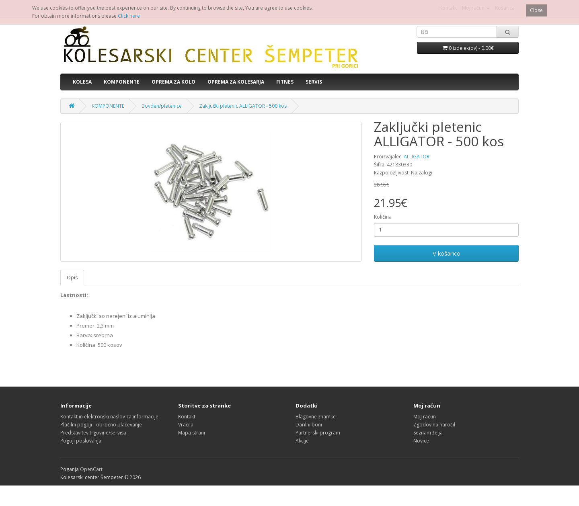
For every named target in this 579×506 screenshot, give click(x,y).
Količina (383, 216)
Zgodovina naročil (434, 424)
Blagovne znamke (316, 416)
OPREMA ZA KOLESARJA (235, 81)
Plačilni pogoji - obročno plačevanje (101, 424)
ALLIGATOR (416, 156)
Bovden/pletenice (162, 105)
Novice (421, 440)
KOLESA (82, 81)
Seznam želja (428, 432)
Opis (72, 277)
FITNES (285, 81)
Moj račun (424, 416)
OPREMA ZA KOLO (173, 81)
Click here (129, 15)
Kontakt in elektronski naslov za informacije (109, 416)
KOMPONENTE (122, 81)
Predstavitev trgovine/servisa (93, 432)
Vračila (185, 424)
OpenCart (91, 469)
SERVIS (314, 81)
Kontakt (186, 416)
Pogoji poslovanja (80, 440)
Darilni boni (309, 424)
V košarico (446, 253)
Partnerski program (318, 432)
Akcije (302, 440)
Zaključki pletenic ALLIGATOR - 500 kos (243, 105)
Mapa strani (191, 432)
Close (536, 10)
